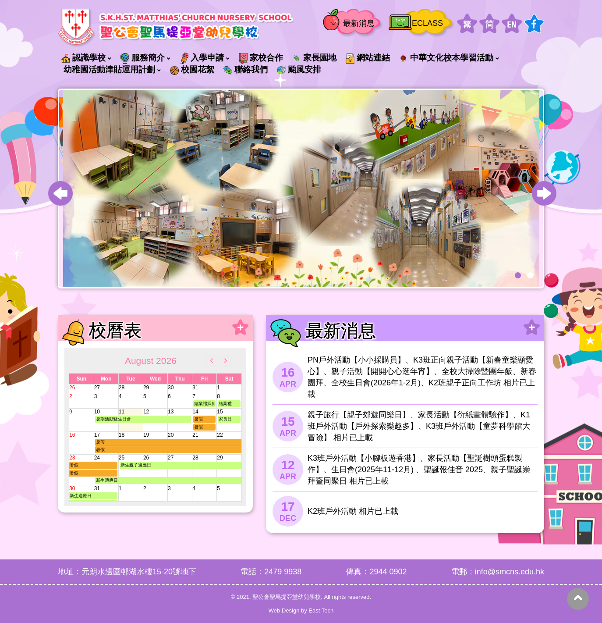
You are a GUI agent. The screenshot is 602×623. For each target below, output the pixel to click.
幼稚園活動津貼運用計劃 (109, 69)
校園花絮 (192, 70)
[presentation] (60, 193)
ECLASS (427, 23)
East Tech (320, 610)
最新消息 (359, 23)
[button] (518, 275)
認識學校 (83, 58)
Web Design (284, 610)
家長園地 (314, 58)
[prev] (211, 360)
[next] (225, 360)
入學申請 (202, 58)
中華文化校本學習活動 (446, 58)
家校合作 (261, 58)
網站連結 (368, 58)
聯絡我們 (245, 69)
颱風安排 (299, 69)
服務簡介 (142, 58)
